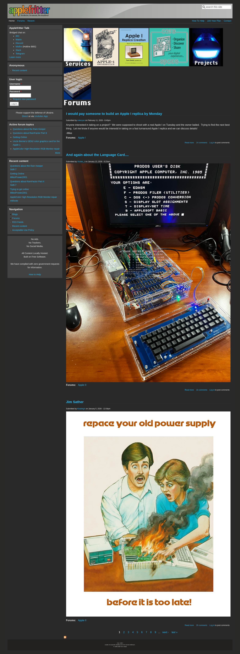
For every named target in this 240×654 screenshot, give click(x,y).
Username (15, 84)
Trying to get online (19, 189)
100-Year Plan (214, 21)
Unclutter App (41, 116)
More (57, 153)
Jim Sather (75, 402)
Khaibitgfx (81, 409)
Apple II (82, 385)
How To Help (198, 21)
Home (12, 21)
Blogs (15, 214)
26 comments (201, 625)
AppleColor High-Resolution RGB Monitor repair (36, 149)
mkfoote (14, 200)
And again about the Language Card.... (97, 155)
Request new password (24, 99)
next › (165, 632)
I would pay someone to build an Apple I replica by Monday (114, 114)
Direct (25, 116)
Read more (189, 143)
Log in (212, 143)
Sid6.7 (13, 169)
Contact (227, 21)
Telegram (20, 53)
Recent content (19, 70)
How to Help (35, 274)
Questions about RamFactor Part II (30, 133)
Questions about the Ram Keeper (29, 129)
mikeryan (81, 120)
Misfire (19, 46)
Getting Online (20, 137)
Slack (18, 50)
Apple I (82, 137)
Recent (30, 21)
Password (15, 91)
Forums (21, 21)
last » (174, 632)
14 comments (201, 143)
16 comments (201, 390)
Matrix (19, 39)
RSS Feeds (17, 222)
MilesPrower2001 (18, 177)
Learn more (15, 57)
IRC (17, 36)
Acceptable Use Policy (23, 230)
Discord (19, 43)
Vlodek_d (81, 162)
